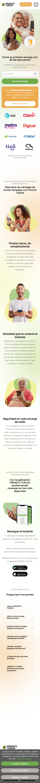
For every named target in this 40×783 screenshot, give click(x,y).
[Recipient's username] (17, 74)
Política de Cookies (24, 759)
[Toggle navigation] (36, 4)
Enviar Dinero (20, 103)
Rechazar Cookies (20, 770)
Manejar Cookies (20, 777)
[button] (20, 608)
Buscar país (8, 74)
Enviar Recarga (20, 81)
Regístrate (25, 4)
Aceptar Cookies (20, 764)
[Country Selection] (35, 74)
